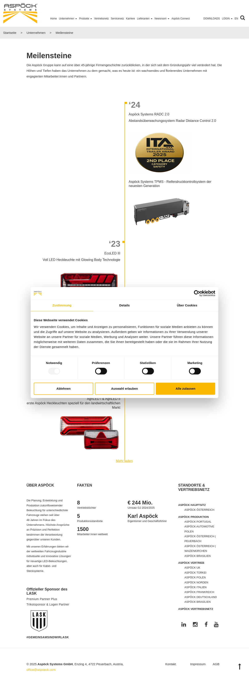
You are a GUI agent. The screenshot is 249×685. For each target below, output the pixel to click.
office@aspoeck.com (40, 669)
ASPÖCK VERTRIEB (191, 562)
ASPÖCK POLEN (195, 577)
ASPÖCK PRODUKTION (193, 516)
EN (236, 18)
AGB (216, 664)
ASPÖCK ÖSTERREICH (199, 509)
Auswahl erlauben (124, 388)
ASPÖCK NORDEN (196, 582)
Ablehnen (63, 388)
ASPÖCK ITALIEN (196, 587)
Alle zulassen (185, 388)
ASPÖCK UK (192, 567)
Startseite (9, 32)
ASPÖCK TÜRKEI (195, 572)
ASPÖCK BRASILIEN (198, 555)
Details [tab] (124, 305)
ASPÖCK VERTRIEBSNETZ (195, 608)
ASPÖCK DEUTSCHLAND (201, 597)
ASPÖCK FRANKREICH (199, 592)
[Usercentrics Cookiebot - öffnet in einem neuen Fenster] (197, 293)
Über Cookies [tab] (187, 305)
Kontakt (170, 664)
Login (227, 18)
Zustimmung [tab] (62, 305)
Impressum (198, 664)
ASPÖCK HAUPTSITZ (192, 505)
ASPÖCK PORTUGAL (198, 521)
